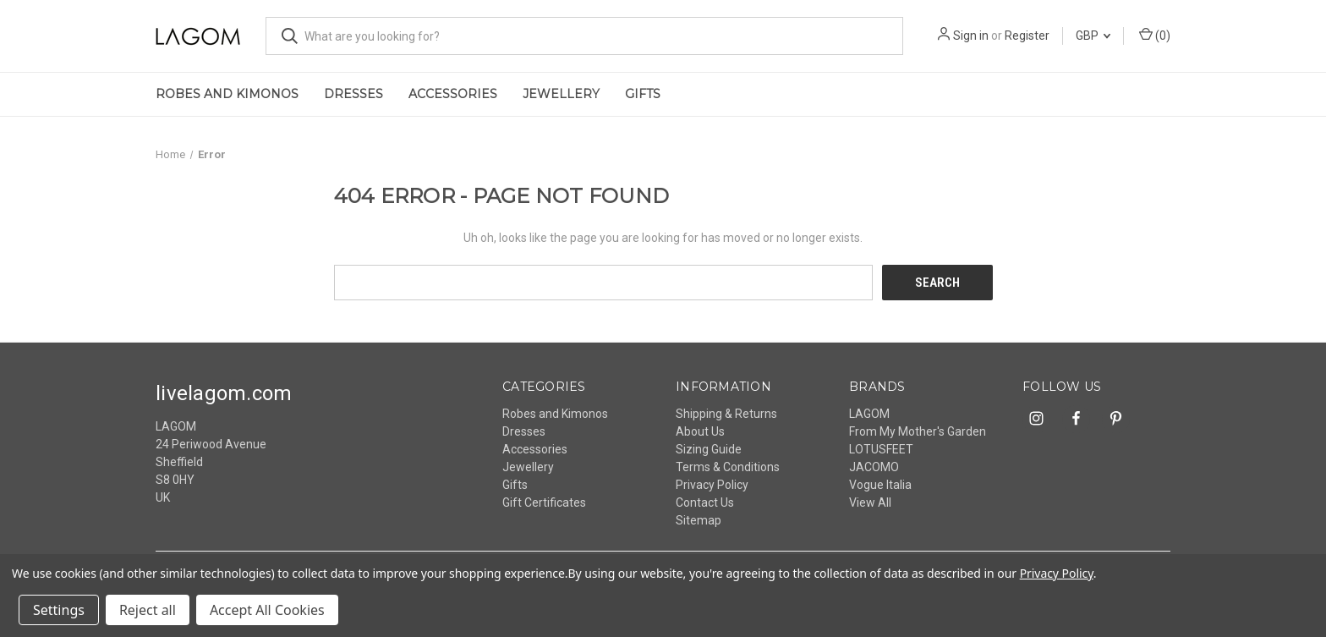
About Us (700, 430)
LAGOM (869, 413)
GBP (1093, 35)
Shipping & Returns (726, 413)
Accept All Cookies (267, 610)
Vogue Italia (880, 484)
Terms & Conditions (728, 466)
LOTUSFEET (881, 448)
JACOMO (874, 466)
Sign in (971, 35)
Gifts (642, 94)
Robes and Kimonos (227, 94)
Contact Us (705, 501)
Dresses (353, 94)
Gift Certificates (544, 501)
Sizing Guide (709, 448)
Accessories (452, 94)
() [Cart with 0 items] (1154, 34)
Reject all (147, 610)
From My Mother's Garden (917, 430)
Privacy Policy (712, 484)
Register (1027, 35)
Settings (59, 610)
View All (870, 501)
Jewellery (561, 94)
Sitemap (698, 519)
